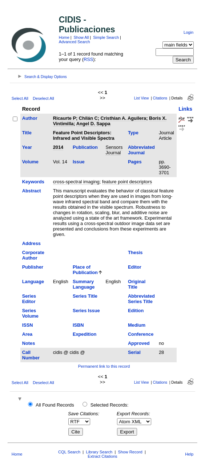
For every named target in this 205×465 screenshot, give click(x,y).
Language (33, 281)
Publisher (32, 267)
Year (27, 147)
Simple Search (106, 37)
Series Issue (86, 310)
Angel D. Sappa (93, 123)
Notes (28, 343)
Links (185, 109)
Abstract (31, 190)
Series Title (85, 296)
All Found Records (55, 405)
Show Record (130, 452)
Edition (136, 310)
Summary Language (84, 284)
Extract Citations (102, 456)
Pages (135, 161)
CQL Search (69, 452)
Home (64, 37)
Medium (136, 325)
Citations (160, 98)
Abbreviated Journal (141, 149)
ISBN (78, 325)
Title (27, 132)
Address (31, 243)
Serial (134, 352)
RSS (88, 59)
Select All (20, 98)
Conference (140, 334)
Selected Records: (110, 405)
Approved (139, 343)
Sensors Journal (113, 149)
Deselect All (43, 98)
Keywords (33, 181)
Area (27, 334)
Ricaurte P (64, 118)
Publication (85, 147)
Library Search (99, 452)
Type (133, 132)
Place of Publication (85, 269)
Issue (79, 161)
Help (189, 454)
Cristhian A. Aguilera (123, 118)
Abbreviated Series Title (141, 298)
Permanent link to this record (104, 366)
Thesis (135, 252)
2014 (58, 147)
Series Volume (30, 313)
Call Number (31, 355)
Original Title (136, 284)
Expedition (84, 334)
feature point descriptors (127, 181)
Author (29, 118)
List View (141, 98)
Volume (30, 161)
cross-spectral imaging (76, 181)
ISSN (27, 325)
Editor (134, 267)
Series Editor (29, 298)
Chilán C (88, 118)
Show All (81, 37)
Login (188, 32)
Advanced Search (74, 42)
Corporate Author (33, 255)
